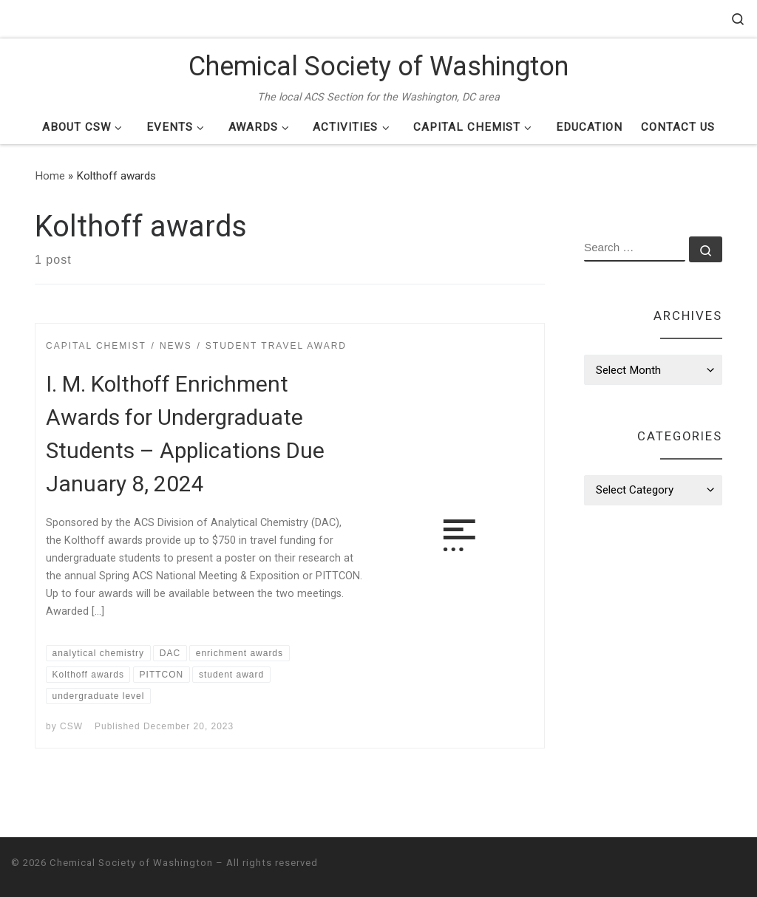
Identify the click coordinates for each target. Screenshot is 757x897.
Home (50, 176)
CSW (71, 726)
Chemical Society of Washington (131, 862)
